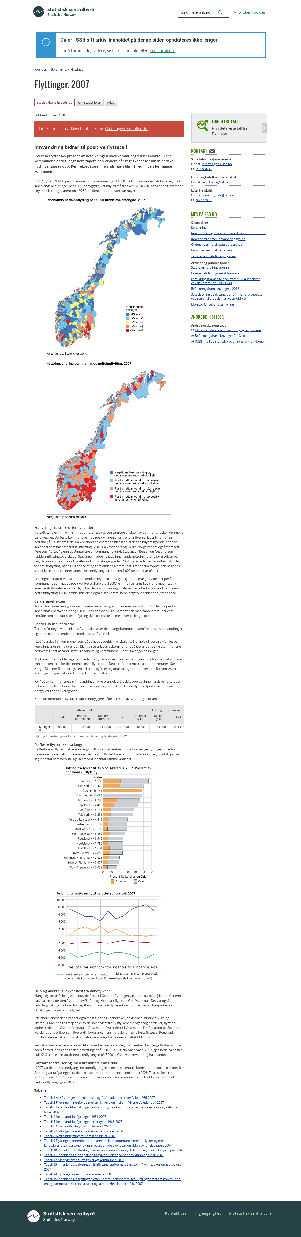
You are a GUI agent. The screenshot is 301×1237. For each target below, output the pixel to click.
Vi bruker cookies (250, 12)
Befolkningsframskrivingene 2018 (215, 289)
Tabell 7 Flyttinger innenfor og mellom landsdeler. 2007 (83, 1131)
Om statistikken (89, 102)
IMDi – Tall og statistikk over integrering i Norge (229, 341)
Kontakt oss (176, 1213)
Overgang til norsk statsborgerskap (216, 245)
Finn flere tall (225, 121)
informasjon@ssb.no (217, 164)
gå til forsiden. (162, 50)
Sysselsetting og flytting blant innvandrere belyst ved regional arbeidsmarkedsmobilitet (226, 297)
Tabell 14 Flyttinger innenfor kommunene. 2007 (78, 1174)
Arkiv (110, 102)
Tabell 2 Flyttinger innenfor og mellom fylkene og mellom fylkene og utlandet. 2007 (104, 1102)
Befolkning (58, 69)
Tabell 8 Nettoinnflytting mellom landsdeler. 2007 (80, 1136)
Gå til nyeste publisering (127, 128)
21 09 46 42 (204, 169)
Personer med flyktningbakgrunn (215, 250)
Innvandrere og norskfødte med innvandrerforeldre (228, 233)
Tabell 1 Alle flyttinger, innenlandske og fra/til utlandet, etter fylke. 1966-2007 (99, 1097)
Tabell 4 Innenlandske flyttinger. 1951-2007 (75, 1117)
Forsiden (40, 69)
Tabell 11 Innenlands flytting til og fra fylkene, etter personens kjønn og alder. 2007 (104, 1155)
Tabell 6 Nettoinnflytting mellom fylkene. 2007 (77, 1126)
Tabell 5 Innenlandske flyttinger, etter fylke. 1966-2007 (83, 1121)
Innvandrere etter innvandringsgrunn (218, 239)
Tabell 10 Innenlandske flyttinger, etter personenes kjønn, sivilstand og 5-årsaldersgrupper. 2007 (113, 1150)
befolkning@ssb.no (216, 182)
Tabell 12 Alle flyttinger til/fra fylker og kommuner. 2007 (84, 1160)
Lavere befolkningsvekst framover (216, 273)
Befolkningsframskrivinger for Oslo (220, 336)
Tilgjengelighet (207, 1213)
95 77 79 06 (204, 200)
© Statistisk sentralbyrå (250, 1213)
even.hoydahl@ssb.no (218, 195)
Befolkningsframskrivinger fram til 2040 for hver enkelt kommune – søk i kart (225, 281)
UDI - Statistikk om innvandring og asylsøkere (228, 330)
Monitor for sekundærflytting (212, 304)
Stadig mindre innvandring (210, 267)
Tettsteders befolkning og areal (213, 256)
